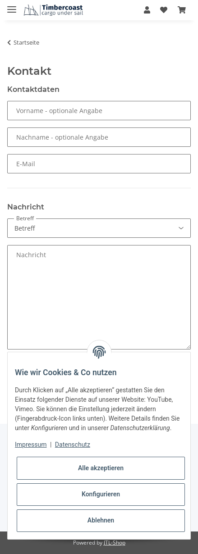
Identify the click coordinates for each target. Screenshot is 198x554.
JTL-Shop (114, 542)
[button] (147, 10)
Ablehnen (100, 520)
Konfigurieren (101, 494)
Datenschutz (72, 444)
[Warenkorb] (182, 10)
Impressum (30, 444)
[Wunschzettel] (163, 10)
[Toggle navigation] (11, 5)
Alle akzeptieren (101, 468)
